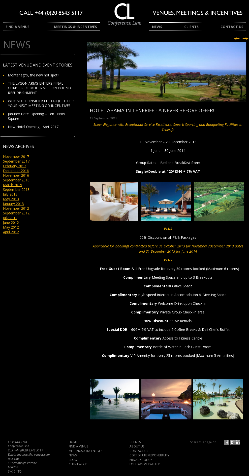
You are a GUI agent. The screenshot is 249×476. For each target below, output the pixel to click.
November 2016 (16, 175)
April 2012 (11, 232)
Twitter (232, 442)
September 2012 (16, 213)
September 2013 (16, 189)
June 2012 (11, 222)
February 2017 (14, 166)
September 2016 (16, 180)
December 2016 (16, 170)
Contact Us (231, 26)
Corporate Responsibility (149, 455)
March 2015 (12, 184)
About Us (136, 446)
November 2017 (16, 156)
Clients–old (78, 464)
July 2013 (10, 194)
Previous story (237, 38)
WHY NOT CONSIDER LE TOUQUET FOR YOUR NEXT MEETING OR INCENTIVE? (41, 103)
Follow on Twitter (144, 464)
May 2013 (11, 199)
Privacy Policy (140, 460)
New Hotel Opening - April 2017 (33, 126)
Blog (73, 460)
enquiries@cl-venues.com (33, 454)
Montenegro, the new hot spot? (33, 75)
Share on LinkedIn (238, 442)
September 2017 (16, 161)
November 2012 (16, 208)
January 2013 (13, 203)
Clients (191, 26)
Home (73, 442)
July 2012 (10, 217)
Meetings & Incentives (75, 26)
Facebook (227, 442)
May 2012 (11, 227)
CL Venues (124, 16)
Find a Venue (18, 26)
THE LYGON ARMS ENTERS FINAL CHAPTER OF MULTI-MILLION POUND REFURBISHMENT (39, 88)
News (157, 26)
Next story (245, 38)
